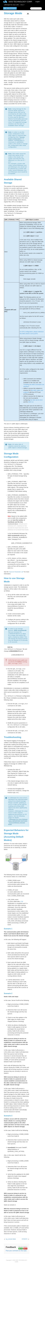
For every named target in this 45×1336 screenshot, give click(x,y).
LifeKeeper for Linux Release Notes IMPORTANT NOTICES (18, 820)
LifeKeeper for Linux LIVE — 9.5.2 (14, 5)
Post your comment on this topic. (16, 1250)
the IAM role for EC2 (36, 400)
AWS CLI (31, 402)
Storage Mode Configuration (16, 138)
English (38, 1)
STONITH (24, 1239)
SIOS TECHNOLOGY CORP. (20, 2)
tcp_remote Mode (11, 1239)
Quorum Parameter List (16, 572)
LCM (21, 901)
